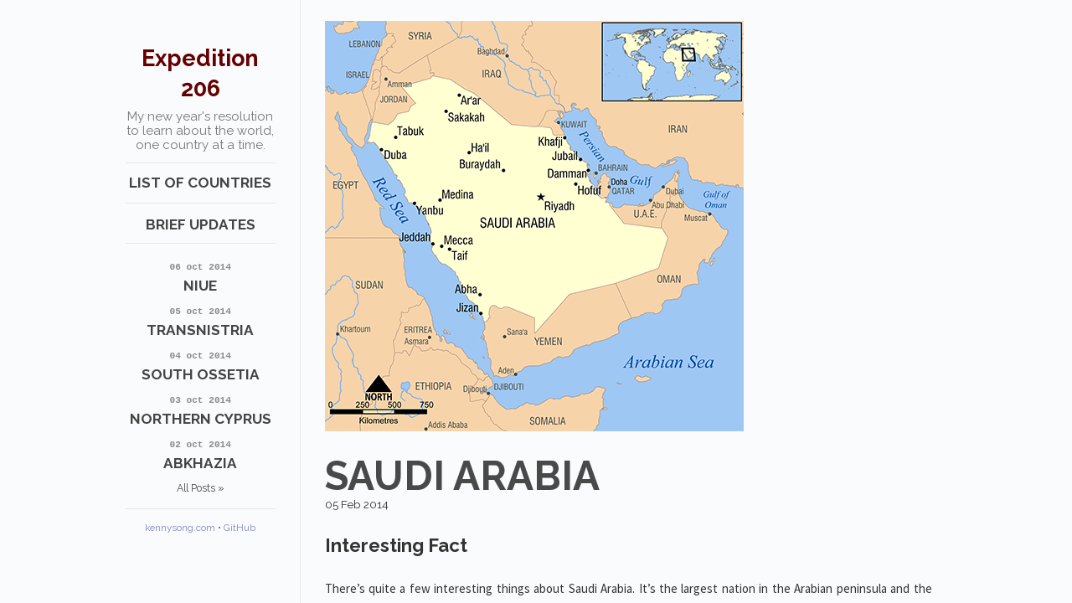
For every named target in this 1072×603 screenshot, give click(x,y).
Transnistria (201, 320)
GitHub (239, 527)
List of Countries (200, 182)
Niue (201, 276)
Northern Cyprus (201, 409)
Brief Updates (200, 224)
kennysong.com (180, 527)
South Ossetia (201, 365)
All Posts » (200, 488)
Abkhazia (201, 453)
